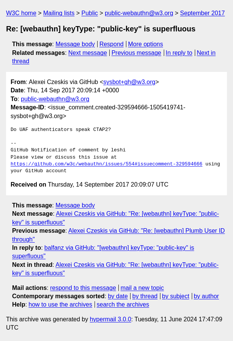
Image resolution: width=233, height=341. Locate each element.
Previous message (137, 53)
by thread (145, 296)
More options (145, 44)
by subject (175, 296)
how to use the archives (60, 304)
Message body (75, 44)
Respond (111, 44)
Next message (87, 53)
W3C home (21, 13)
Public (89, 13)
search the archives (123, 304)
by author (206, 296)
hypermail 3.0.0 (110, 319)
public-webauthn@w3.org (139, 13)
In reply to (179, 53)
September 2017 (202, 13)
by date (117, 296)
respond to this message (83, 288)
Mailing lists (59, 13)
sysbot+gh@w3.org (129, 82)
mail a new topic (142, 288)
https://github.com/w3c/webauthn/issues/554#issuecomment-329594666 (106, 164)
